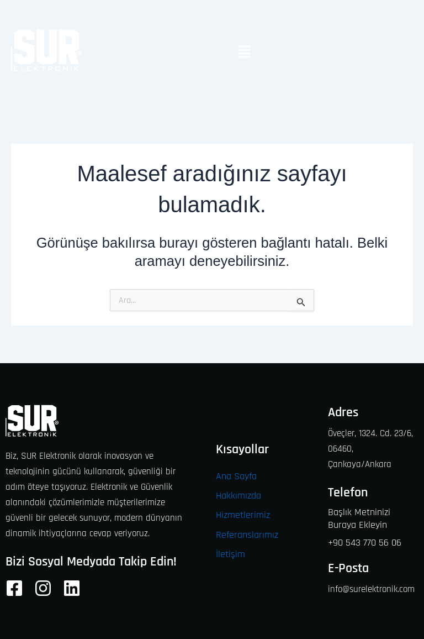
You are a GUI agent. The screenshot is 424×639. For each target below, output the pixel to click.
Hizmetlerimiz (243, 515)
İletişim (230, 554)
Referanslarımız (247, 534)
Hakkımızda (238, 495)
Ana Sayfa (236, 476)
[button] (244, 52)
